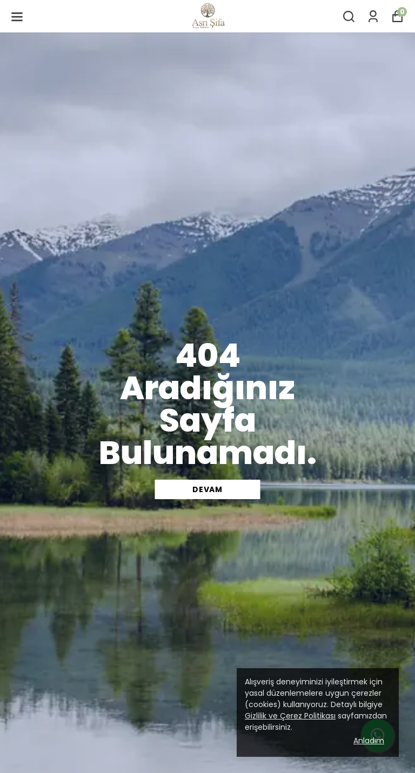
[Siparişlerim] (373, 16)
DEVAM (207, 489)
